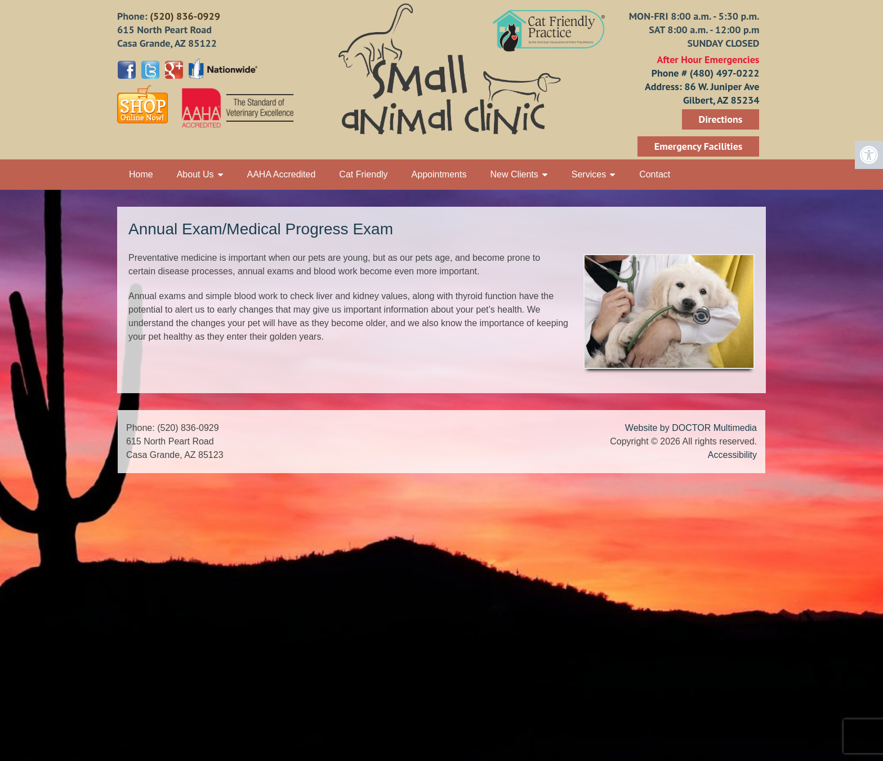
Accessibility (732, 455)
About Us (195, 174)
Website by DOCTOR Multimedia (691, 428)
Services (589, 174)
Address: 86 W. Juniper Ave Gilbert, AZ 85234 (702, 93)
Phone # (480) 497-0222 (706, 72)
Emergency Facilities (698, 146)
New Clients (514, 174)
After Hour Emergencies (708, 59)
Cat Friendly (363, 174)
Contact (654, 174)
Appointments (439, 174)
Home (141, 174)
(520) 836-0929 (185, 16)
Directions (721, 119)
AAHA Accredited (281, 174)
